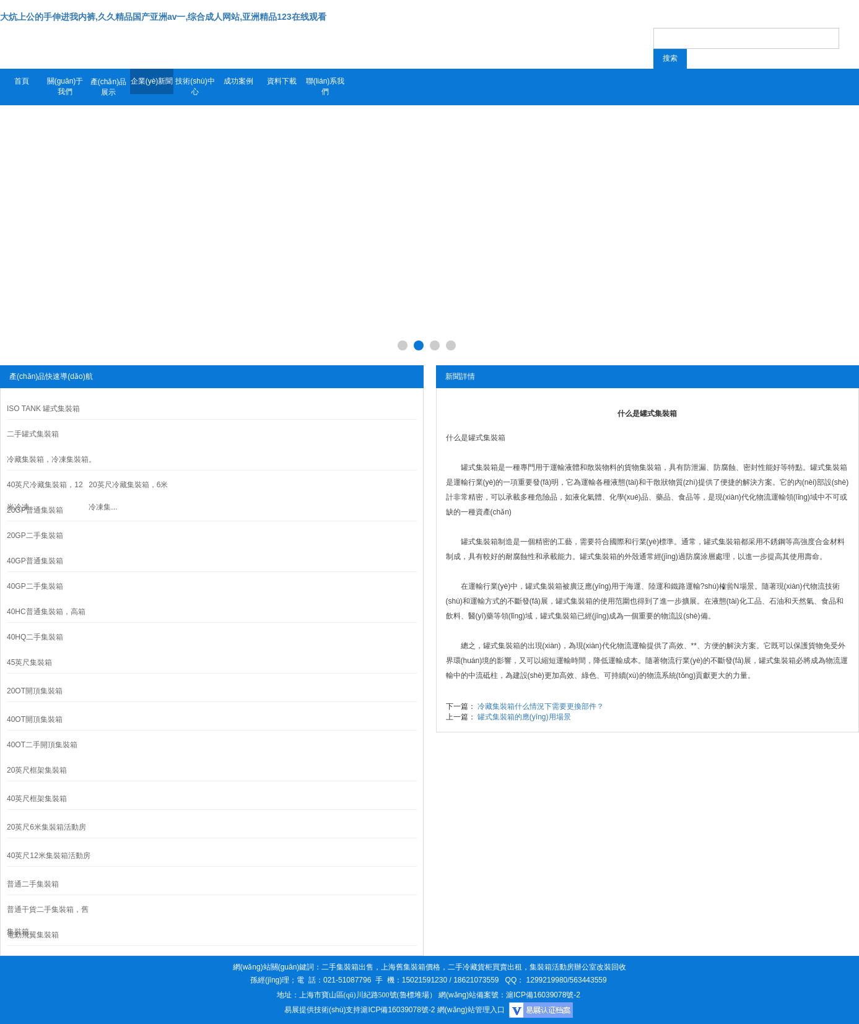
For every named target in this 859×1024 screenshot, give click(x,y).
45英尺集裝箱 (29, 662)
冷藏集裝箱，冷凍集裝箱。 (51, 459)
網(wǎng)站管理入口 (471, 1009)
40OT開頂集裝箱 (35, 719)
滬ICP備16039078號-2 (397, 1009)
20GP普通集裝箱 (35, 510)
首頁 (21, 81)
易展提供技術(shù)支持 (322, 1009)
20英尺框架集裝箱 (37, 770)
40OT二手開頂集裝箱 (42, 744)
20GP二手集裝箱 (35, 535)
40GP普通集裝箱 (35, 561)
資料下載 (282, 81)
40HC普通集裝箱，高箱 (46, 611)
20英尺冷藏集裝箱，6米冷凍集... (128, 495)
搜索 (670, 58)
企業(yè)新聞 (152, 81)
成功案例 (238, 81)
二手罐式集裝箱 (33, 434)
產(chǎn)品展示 (108, 87)
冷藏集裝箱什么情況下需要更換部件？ (540, 706)
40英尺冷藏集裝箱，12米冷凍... (45, 495)
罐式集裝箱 (486, 437)
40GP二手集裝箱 (35, 586)
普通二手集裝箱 (33, 884)
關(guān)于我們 (65, 86)
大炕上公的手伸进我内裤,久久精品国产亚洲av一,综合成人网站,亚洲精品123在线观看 (163, 17)
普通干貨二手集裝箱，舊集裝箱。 (48, 920)
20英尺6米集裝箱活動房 (46, 827)
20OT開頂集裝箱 (35, 691)
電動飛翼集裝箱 (33, 935)
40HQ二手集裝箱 (35, 637)
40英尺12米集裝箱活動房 (48, 855)
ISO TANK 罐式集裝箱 (43, 408)
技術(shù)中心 (194, 86)
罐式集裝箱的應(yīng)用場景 (524, 717)
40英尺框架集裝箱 (37, 798)
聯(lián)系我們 (325, 86)
